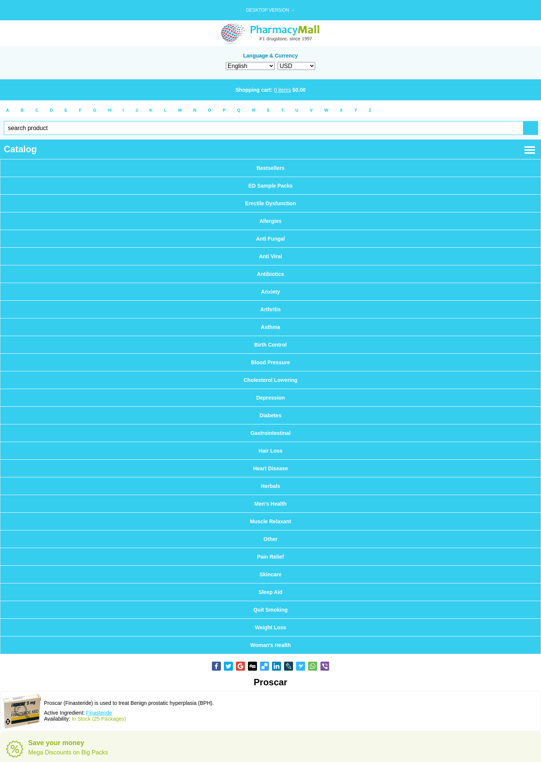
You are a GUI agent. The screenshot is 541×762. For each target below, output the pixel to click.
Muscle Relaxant (270, 521)
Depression (270, 398)
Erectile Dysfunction (270, 203)
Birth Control (270, 345)
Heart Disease (270, 468)
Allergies (270, 221)
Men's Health (270, 504)
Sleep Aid (270, 592)
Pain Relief (270, 557)
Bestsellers (271, 168)
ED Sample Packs (270, 186)
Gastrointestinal (271, 433)
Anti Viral (270, 256)
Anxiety (270, 292)
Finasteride (99, 713)
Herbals (270, 486)
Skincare (270, 574)
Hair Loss (270, 451)
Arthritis (270, 309)
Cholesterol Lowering (270, 380)
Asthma (270, 327)
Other (270, 539)
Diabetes (270, 415)
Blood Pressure (270, 362)
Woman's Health (270, 645)
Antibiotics (270, 274)
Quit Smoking (271, 610)
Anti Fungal (270, 239)
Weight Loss (270, 627)
